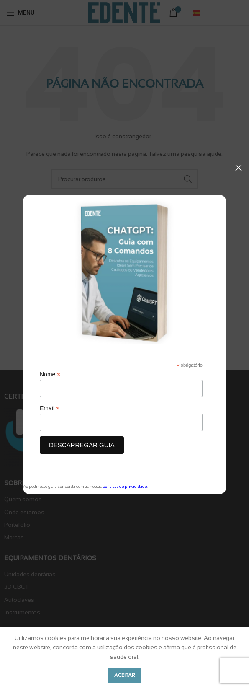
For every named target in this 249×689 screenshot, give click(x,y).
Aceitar (124, 675)
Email (49, 408)
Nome (50, 374)
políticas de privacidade (125, 486)
